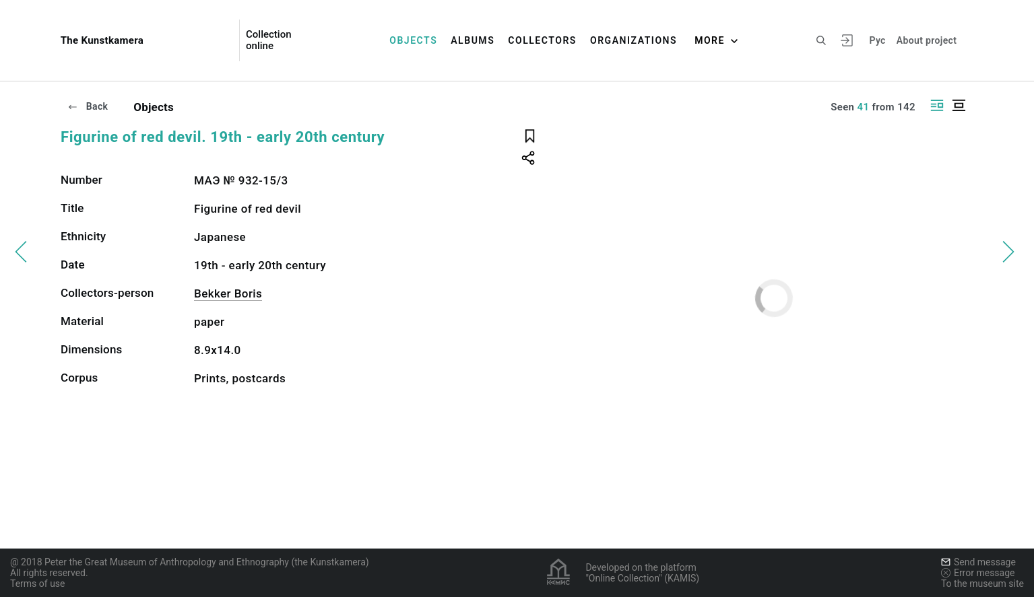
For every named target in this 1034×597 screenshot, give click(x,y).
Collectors (542, 40)
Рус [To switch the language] (877, 40)
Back (87, 106)
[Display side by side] (937, 105)
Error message (978, 572)
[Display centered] (958, 105)
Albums (472, 40)
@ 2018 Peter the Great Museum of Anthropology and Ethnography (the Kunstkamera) (189, 562)
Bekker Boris (228, 293)
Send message (978, 562)
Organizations (633, 40)
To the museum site (982, 583)
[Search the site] (821, 40)
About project (927, 40)
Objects (413, 40)
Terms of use (37, 583)
